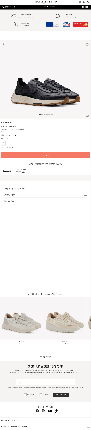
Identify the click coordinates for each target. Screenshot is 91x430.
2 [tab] (42, 115)
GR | (84, 7)
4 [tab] (46, 115)
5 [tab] (49, 115)
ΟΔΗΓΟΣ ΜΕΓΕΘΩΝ (7, 147)
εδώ (23, 172)
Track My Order (49, 7)
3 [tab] (44, 115)
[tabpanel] (45, 78)
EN (87, 7)
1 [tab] (39, 115)
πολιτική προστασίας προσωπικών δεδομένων (56, 387)
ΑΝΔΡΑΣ (30, 395)
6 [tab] (51, 115)
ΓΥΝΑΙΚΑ (46, 395)
